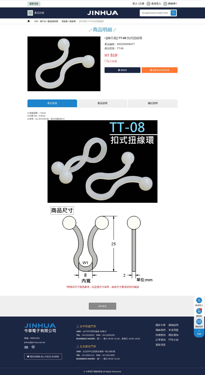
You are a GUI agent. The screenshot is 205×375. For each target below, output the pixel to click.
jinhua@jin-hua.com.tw (34, 342)
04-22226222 (88, 335)
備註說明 (153, 103)
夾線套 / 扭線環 (69, 21)
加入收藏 (111, 61)
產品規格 (52, 103)
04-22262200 (108, 335)
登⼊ (134, 3)
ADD (78, 331)
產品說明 (102, 103)
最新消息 (34, 3)
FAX (98, 335)
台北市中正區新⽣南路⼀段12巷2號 (99, 351)
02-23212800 (108, 355)
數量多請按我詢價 (159, 70)
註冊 (141, 3)
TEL (78, 335)
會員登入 (153, 4)
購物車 (170, 4)
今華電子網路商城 (102, 13)
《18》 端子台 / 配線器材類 (45, 21)
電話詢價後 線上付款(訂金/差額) (43, 356)
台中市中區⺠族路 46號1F (95, 331)
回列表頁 (102, 306)
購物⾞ (122, 70)
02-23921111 (88, 355)
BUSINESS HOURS (85, 338)
